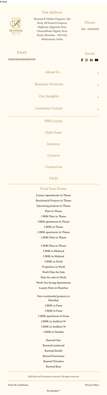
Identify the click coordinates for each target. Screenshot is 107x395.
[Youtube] (96, 60)
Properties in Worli (53, 266)
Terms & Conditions (18, 385)
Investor (53, 144)
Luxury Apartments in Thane (53, 195)
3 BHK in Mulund (53, 256)
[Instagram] (86, 60)
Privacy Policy (92, 385)
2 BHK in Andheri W (53, 321)
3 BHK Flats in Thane (53, 245)
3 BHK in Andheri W (53, 326)
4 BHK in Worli (53, 261)
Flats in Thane (53, 211)
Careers (53, 155)
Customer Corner (49, 108)
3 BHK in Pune (54, 310)
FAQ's (53, 178)
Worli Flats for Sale (53, 272)
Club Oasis (53, 132)
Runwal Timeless (53, 361)
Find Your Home (53, 189)
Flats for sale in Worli (53, 277)
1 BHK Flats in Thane (53, 216)
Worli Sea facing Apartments (53, 282)
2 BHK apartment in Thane (53, 232)
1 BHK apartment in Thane (54, 221)
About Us (52, 72)
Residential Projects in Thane (53, 200)
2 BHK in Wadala (53, 332)
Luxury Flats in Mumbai (53, 288)
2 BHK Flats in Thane (53, 237)
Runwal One (53, 340)
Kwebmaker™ (53, 390)
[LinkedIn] (91, 60)
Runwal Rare (53, 366)
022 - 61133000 (90, 29)
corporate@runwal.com (21, 59)
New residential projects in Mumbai (53, 298)
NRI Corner (53, 121)
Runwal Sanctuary (53, 356)
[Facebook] (82, 60)
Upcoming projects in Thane (53, 205)
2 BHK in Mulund (53, 251)
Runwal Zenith (53, 350)
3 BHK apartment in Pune (53, 316)
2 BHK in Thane (53, 227)
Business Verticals (49, 84)
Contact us (53, 167)
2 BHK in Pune (53, 305)
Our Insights (49, 96)
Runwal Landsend (53, 345)
